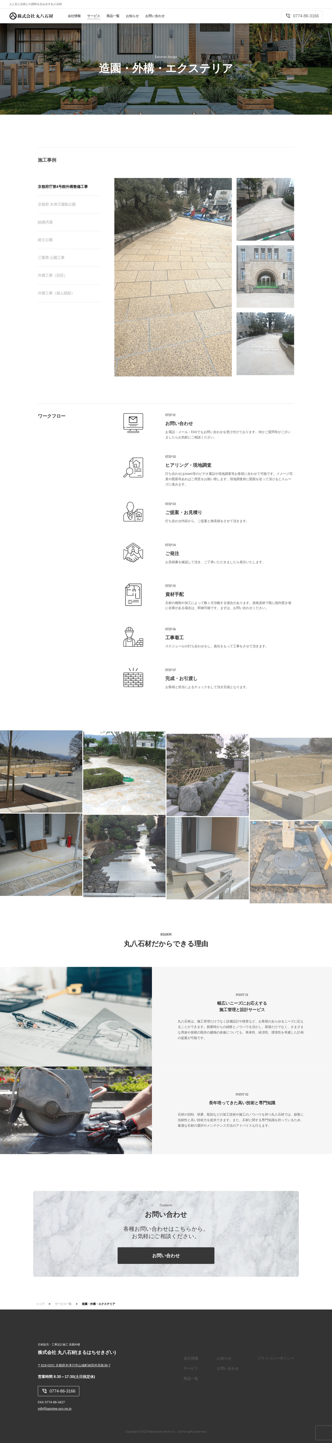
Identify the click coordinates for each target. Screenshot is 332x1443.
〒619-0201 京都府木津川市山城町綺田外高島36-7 (74, 1365)
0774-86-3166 (302, 16)
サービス (191, 1368)
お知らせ (224, 1358)
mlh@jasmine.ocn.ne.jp (54, 1408)
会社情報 (191, 1358)
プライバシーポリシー (275, 1358)
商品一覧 (191, 1379)
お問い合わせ (166, 1271)
